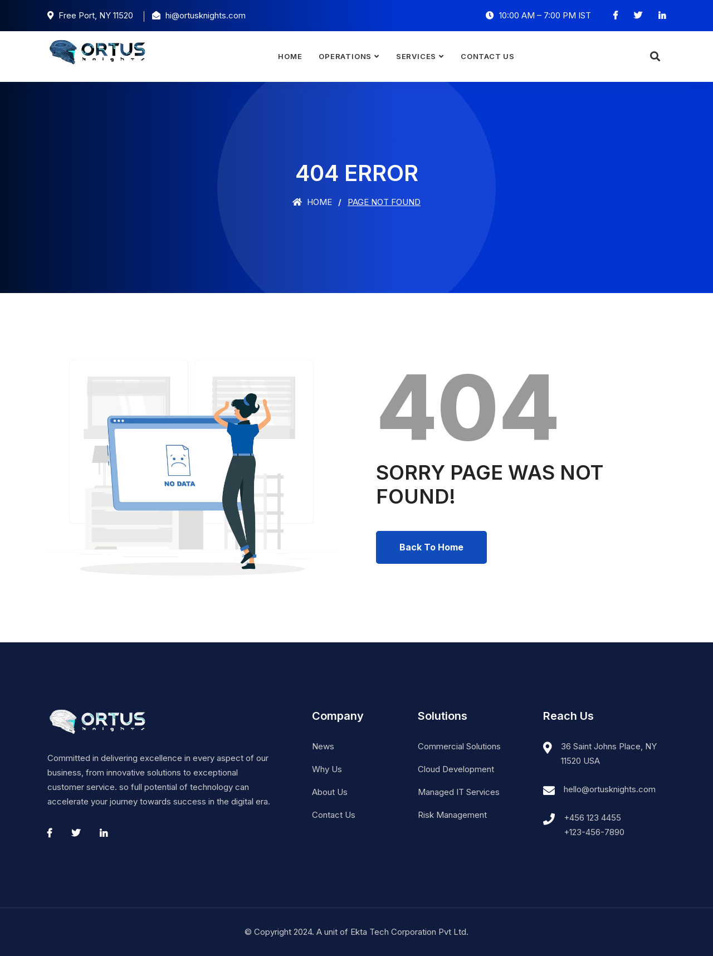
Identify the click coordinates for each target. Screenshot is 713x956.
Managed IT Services (459, 792)
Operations (345, 56)
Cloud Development (456, 769)
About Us (330, 792)
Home (290, 56)
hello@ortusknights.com (610, 789)
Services (416, 56)
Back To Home (431, 547)
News (323, 746)
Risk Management (452, 814)
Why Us (327, 769)
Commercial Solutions (459, 746)
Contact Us (488, 56)
